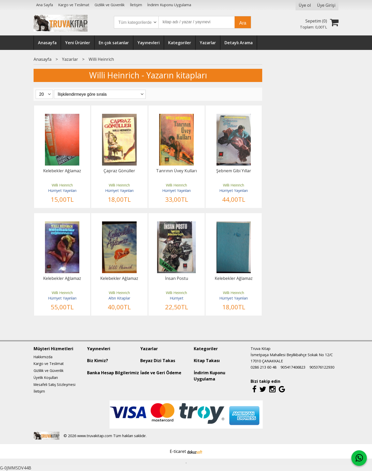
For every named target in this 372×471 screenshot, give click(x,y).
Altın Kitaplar (119, 298)
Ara (242, 23)
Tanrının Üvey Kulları (176, 171)
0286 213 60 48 (263, 367)
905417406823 (293, 367)
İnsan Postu (176, 278)
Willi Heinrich (62, 185)
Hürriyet (176, 298)
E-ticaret (178, 451)
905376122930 (321, 367)
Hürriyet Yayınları (62, 190)
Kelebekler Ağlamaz (62, 171)
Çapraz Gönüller (119, 171)
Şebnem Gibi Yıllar (233, 171)
